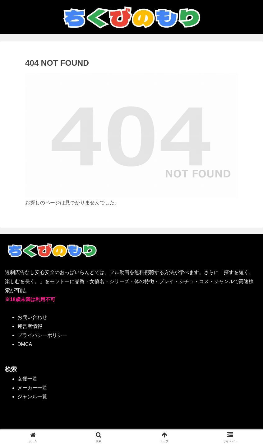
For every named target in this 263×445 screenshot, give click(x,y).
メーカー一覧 (32, 388)
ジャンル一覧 (32, 396)
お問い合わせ (32, 317)
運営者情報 (29, 326)
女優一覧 (27, 378)
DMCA (24, 344)
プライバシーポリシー (42, 335)
